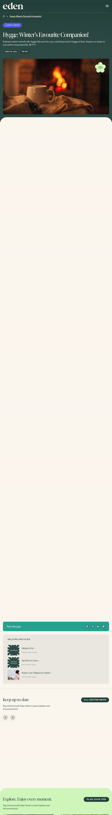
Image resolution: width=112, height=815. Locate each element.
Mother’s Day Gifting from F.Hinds (36, 672)
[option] (28, 752)
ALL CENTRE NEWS (95, 700)
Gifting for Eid (27, 648)
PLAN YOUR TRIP (96, 799)
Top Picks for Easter (30, 660)
